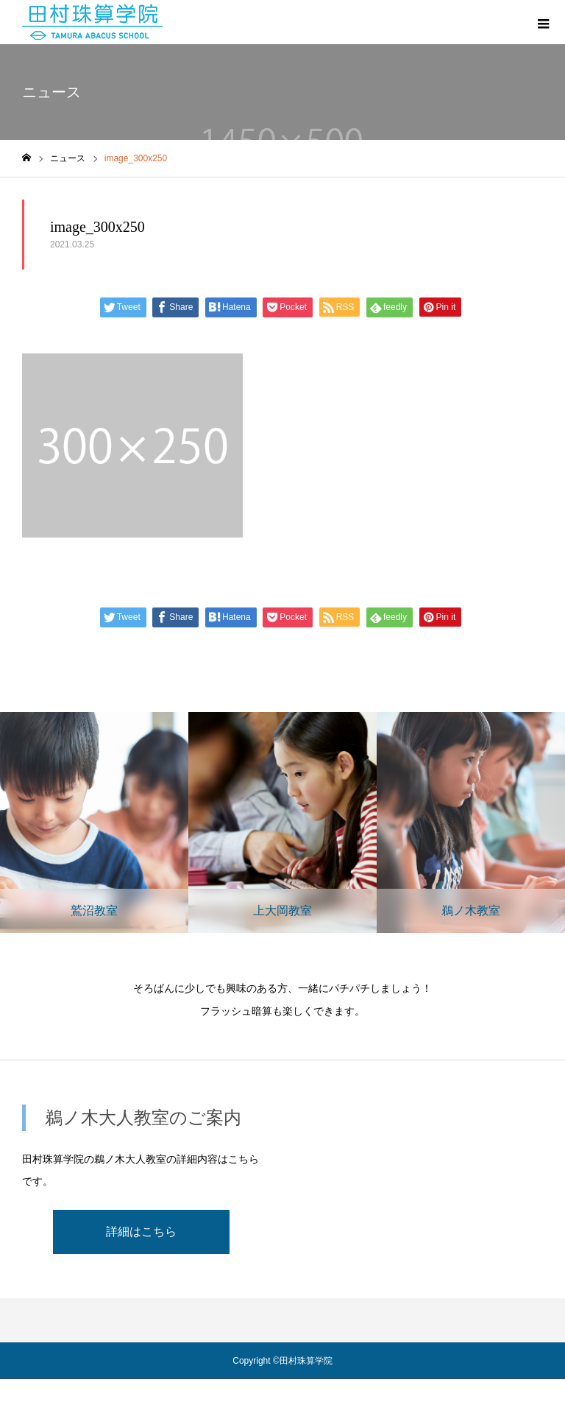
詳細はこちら (141, 1231)
